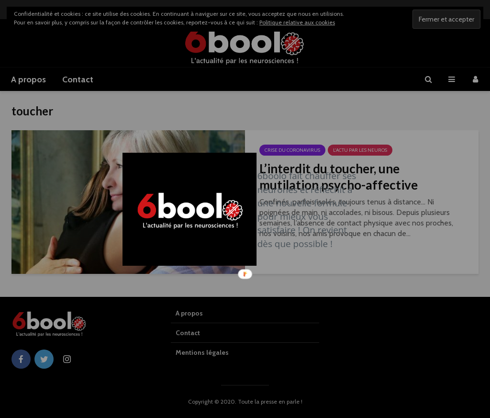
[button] (309, 209)
